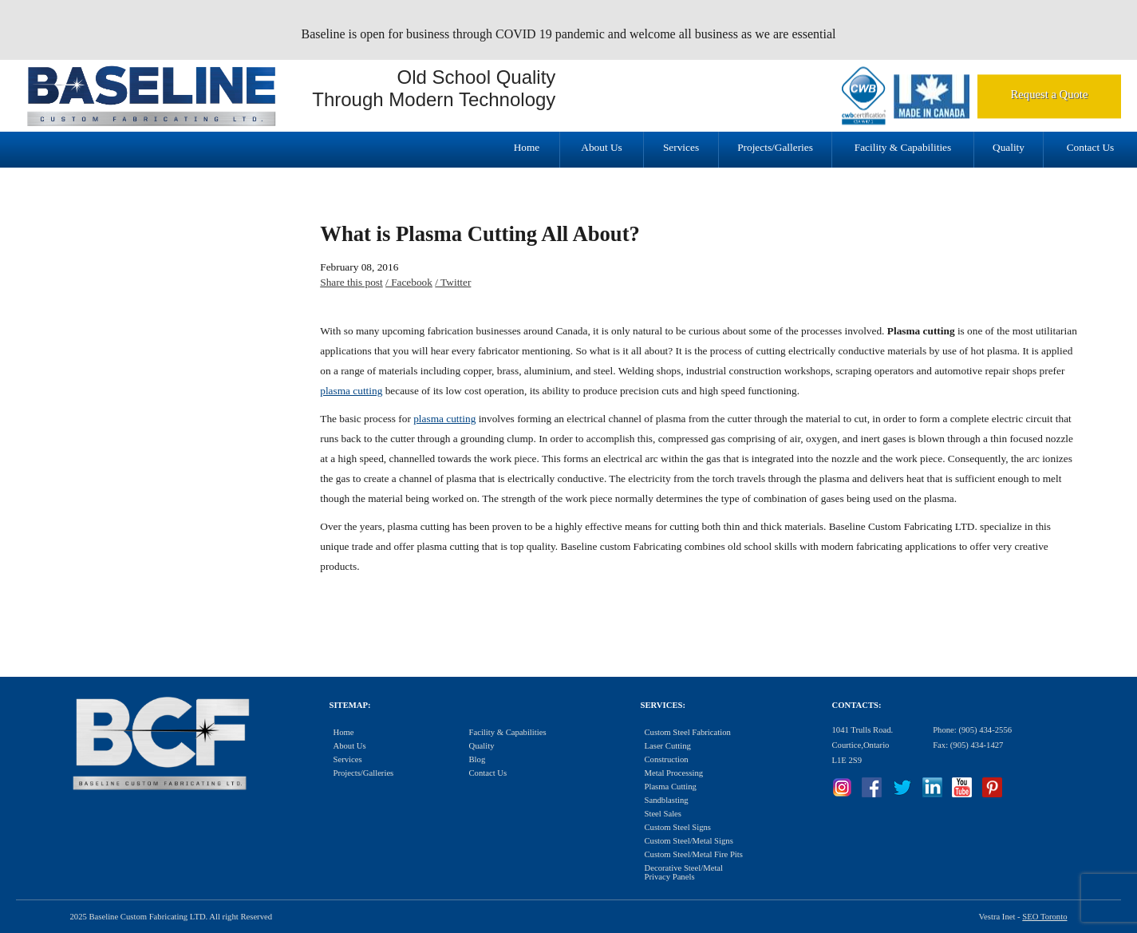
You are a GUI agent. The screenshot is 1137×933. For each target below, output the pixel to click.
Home (527, 147)
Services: (663, 705)
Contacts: (857, 705)
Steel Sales (663, 813)
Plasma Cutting (671, 786)
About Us (601, 147)
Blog (477, 759)
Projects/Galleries (775, 147)
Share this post (351, 282)
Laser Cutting (668, 745)
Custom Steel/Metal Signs (689, 840)
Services (681, 147)
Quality (1008, 147)
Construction (667, 759)
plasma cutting (351, 391)
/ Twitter (453, 282)
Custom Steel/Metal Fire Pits (694, 854)
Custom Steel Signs (678, 827)
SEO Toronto (1044, 916)
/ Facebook (408, 282)
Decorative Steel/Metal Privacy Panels (684, 872)
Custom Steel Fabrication (688, 732)
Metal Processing (674, 773)
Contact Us (1091, 147)
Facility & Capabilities (903, 147)
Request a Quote (1049, 94)
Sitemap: (350, 705)
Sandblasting (667, 800)
